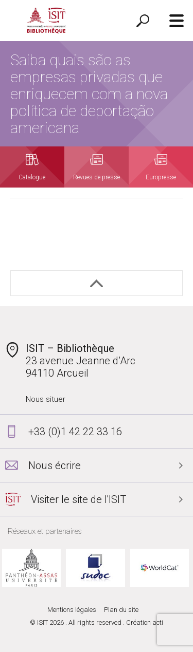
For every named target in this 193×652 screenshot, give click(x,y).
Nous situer (45, 399)
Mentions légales (71, 609)
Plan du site (121, 609)
